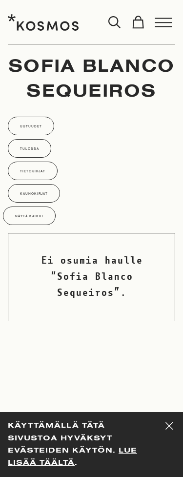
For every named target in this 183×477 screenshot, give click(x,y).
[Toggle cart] (138, 22)
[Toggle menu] (163, 22)
